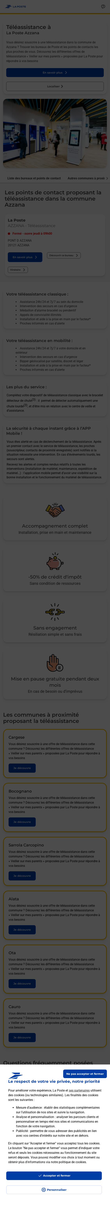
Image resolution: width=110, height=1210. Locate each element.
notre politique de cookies (68, 1162)
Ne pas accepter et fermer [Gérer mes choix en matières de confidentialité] (85, 1074)
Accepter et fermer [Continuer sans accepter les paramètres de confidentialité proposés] (56, 1175)
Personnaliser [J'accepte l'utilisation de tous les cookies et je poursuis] (57, 1190)
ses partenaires (79, 1090)
